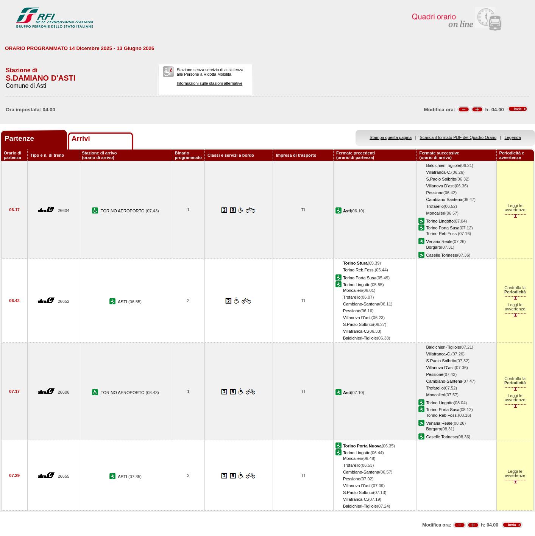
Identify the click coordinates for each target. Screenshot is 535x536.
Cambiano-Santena (444, 199)
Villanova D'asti (440, 186)
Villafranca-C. (438, 172)
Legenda (513, 137)
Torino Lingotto (440, 221)
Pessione (434, 192)
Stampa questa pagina (391, 137)
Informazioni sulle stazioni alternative (210, 83)
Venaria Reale (439, 241)
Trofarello (434, 206)
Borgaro (433, 247)
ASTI (123, 301)
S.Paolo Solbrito (441, 179)
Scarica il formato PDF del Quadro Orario (458, 137)
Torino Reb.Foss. (442, 233)
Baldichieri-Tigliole (443, 165)
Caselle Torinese (441, 255)
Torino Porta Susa (442, 228)
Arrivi (81, 138)
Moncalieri (435, 213)
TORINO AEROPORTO (123, 211)
